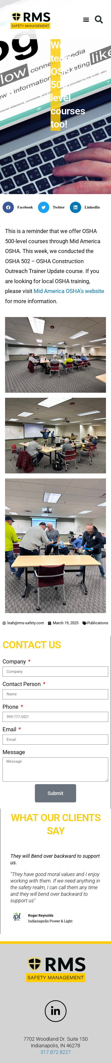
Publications (97, 623)
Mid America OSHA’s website (69, 291)
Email (10, 729)
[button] (86, 20)
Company (15, 661)
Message (14, 752)
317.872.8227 (55, 1052)
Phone (11, 707)
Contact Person (22, 684)
